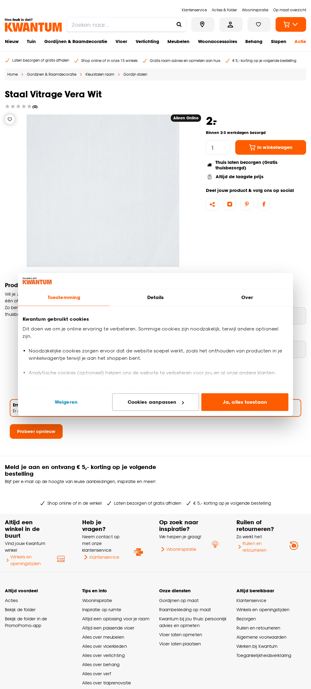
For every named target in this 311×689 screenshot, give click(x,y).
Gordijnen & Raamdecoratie (75, 41)
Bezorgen (246, 618)
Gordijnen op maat (179, 600)
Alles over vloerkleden (104, 646)
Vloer (121, 41)
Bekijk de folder (20, 609)
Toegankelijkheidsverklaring (263, 655)
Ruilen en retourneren (251, 547)
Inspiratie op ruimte (102, 609)
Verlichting (147, 41)
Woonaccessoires (217, 41)
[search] (126, 24)
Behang (253, 41)
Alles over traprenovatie (106, 682)
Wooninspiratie (177, 549)
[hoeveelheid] (218, 147)
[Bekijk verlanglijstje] (259, 24)
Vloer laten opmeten (180, 634)
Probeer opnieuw (36, 431)
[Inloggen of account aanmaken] (231, 24)
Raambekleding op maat (185, 609)
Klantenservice (100, 557)
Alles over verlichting (103, 655)
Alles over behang (101, 664)
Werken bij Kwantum (257, 646)
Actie (300, 41)
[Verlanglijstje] (10, 119)
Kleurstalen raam (100, 74)
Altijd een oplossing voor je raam (115, 618)
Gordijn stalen (135, 74)
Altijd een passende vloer (108, 627)
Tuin (31, 41)
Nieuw (12, 41)
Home (12, 74)
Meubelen (178, 41)
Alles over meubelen (103, 637)
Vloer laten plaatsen (180, 643)
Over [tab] (247, 297)
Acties (11, 600)
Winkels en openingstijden (23, 560)
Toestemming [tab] (64, 297)
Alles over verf (96, 673)
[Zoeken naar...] (179, 24)
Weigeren (66, 402)
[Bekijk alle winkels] (202, 24)
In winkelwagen (270, 147)
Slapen (278, 41)
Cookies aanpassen (156, 402)
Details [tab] (155, 297)
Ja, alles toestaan (245, 402)
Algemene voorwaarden (261, 637)
